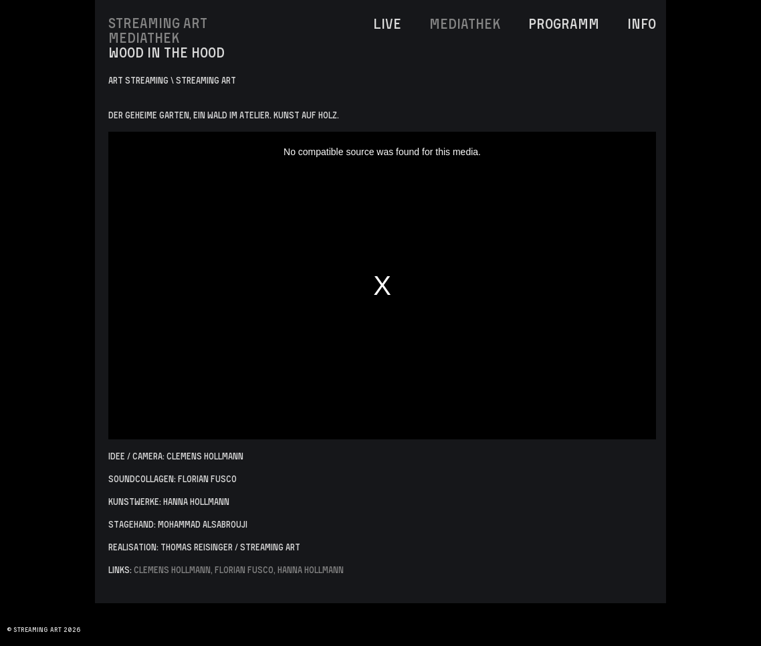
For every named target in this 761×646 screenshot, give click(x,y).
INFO (641, 23)
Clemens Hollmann (172, 569)
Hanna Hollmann (311, 569)
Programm (563, 23)
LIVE (387, 23)
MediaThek (464, 23)
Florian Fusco (244, 569)
